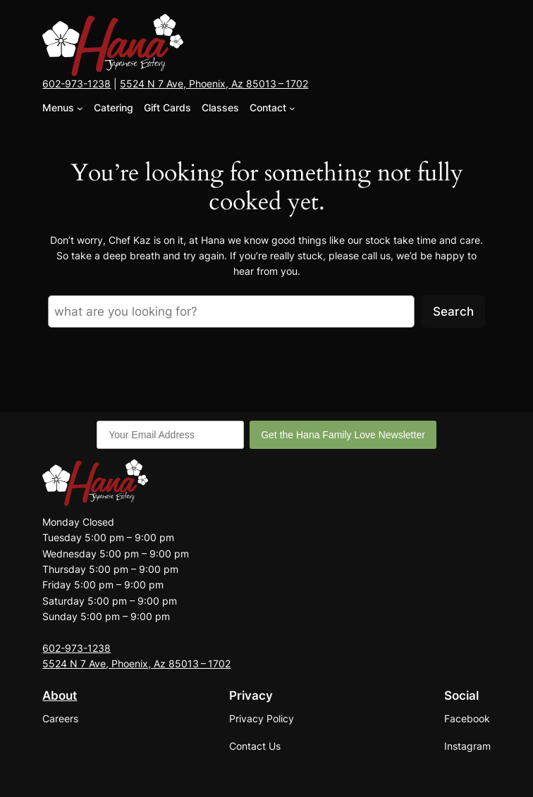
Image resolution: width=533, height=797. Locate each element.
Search (453, 311)
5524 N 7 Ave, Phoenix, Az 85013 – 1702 (214, 83)
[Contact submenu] (292, 108)
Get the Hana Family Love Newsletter (343, 434)
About (59, 695)
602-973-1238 (76, 83)
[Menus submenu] (80, 108)
